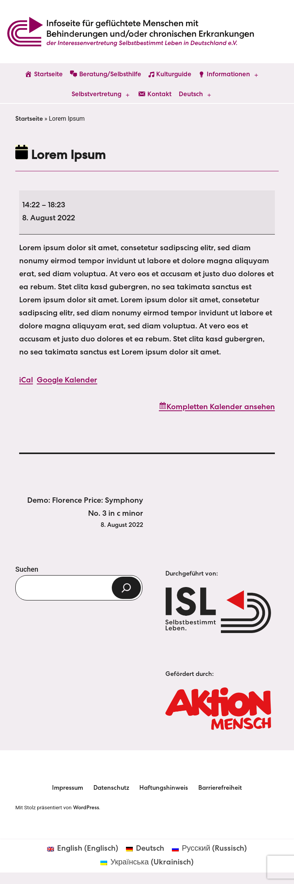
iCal (26, 381)
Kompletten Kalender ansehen (221, 408)
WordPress (86, 808)
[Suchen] (126, 588)
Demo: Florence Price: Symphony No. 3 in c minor (79, 514)
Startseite (29, 119)
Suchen (26, 569)
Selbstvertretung (96, 95)
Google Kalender (67, 381)
